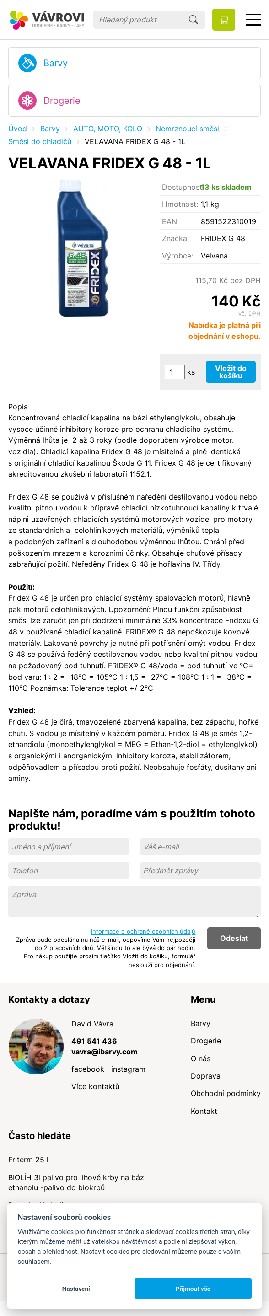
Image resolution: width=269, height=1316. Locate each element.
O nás (200, 1058)
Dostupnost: (181, 187)
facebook (87, 1069)
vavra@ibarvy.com (104, 1051)
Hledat (193, 20)
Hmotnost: (180, 204)
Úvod (17, 128)
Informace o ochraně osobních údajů (143, 931)
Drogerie (62, 100)
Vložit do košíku (231, 372)
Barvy (55, 63)
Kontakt (204, 1111)
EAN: (170, 221)
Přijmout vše (192, 1288)
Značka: (175, 238)
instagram (128, 1069)
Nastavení (76, 1288)
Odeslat (234, 938)
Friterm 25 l (28, 1159)
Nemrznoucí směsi (187, 128)
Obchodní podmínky (226, 1093)
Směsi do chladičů (39, 141)
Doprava (206, 1075)
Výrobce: (177, 255)
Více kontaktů (95, 1086)
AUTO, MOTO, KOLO (107, 128)
